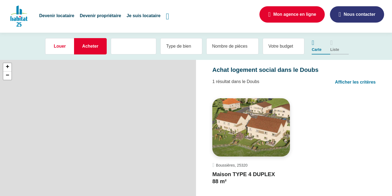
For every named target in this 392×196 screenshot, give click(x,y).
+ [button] (7, 67)
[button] (56, 16)
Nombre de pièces (229, 46)
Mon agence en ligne (294, 14)
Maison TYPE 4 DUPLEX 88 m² (243, 177)
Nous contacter (359, 14)
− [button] (7, 76)
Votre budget (280, 46)
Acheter (90, 46)
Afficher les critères (355, 82)
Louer (60, 46)
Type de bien (178, 46)
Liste (334, 49)
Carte (316, 49)
